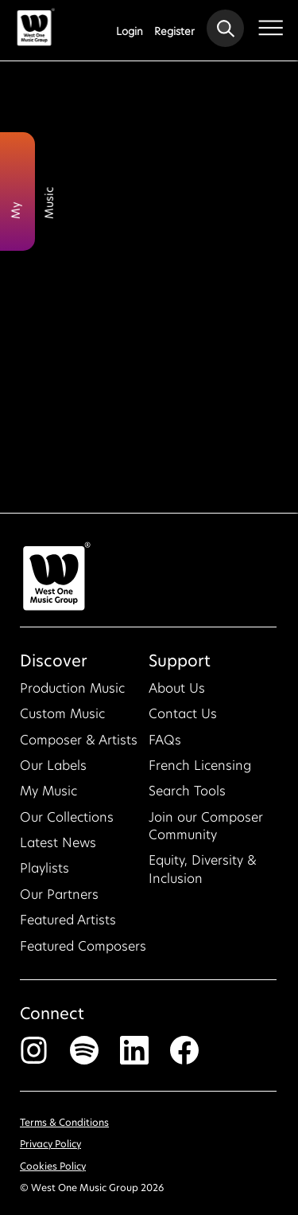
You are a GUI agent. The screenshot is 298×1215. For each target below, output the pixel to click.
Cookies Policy (53, 1171)
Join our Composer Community (206, 831)
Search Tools (187, 796)
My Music (48, 796)
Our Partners (59, 899)
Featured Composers (83, 951)
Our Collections (67, 822)
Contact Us (183, 718)
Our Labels (53, 770)
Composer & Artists (78, 745)
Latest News (58, 847)
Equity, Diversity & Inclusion (203, 875)
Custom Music (62, 718)
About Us (177, 693)
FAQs (165, 745)
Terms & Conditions (64, 1128)
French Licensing (200, 770)
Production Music (72, 693)
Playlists (44, 874)
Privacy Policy (50, 1149)
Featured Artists (68, 925)
